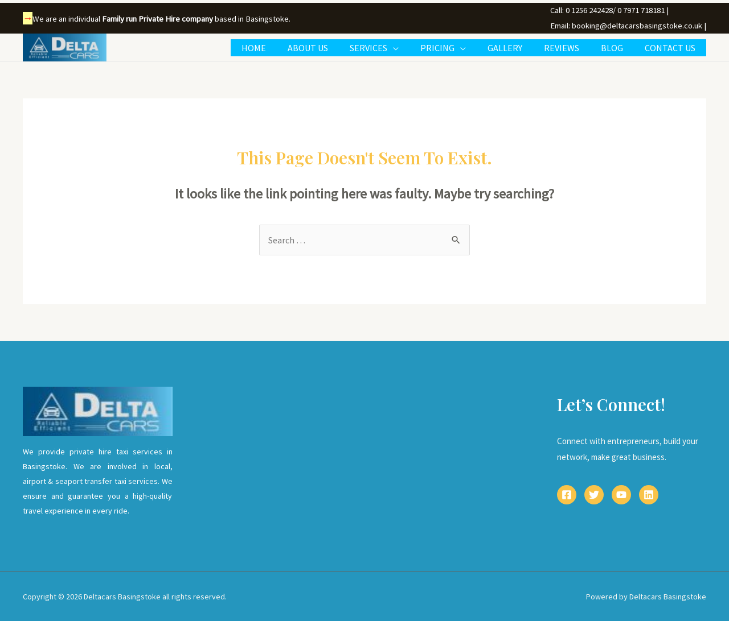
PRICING (453, 47)
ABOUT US (330, 47)
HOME (279, 47)
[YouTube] (621, 494)
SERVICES (387, 47)
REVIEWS (570, 47)
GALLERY (516, 47)
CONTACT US (671, 47)
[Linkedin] (648, 494)
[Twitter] (594, 494)
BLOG (617, 47)
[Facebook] (566, 494)
